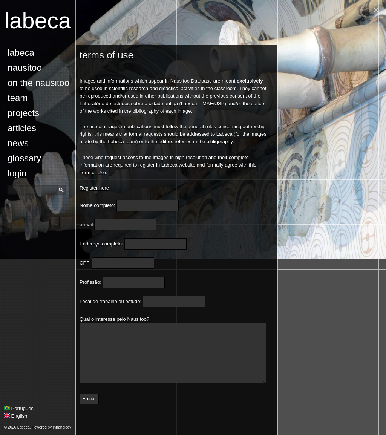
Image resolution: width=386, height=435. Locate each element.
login (17, 173)
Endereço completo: (101, 244)
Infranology (62, 427)
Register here (94, 188)
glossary (24, 158)
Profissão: (90, 282)
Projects (23, 113)
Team (18, 98)
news (18, 143)
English (15, 416)
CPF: (85, 263)
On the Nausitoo (38, 83)
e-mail (86, 224)
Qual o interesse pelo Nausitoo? (114, 319)
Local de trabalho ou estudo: (110, 301)
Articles (22, 128)
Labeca (38, 20)
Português (19, 408)
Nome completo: (97, 205)
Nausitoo (25, 68)
